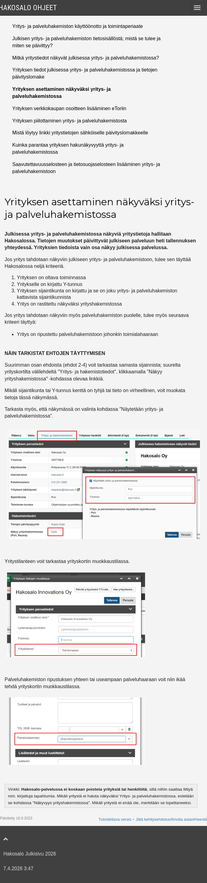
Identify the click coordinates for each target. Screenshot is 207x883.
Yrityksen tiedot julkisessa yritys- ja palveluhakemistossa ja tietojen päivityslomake (84, 73)
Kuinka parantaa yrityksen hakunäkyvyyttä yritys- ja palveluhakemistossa (68, 148)
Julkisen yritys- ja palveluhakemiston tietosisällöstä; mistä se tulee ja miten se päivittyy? (86, 42)
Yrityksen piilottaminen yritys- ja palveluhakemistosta (69, 120)
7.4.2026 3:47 (18, 868)
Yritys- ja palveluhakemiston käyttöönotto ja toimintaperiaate (77, 26)
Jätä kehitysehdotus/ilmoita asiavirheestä (171, 819)
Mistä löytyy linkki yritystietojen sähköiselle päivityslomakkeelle (80, 132)
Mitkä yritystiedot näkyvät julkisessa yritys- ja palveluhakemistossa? (85, 57)
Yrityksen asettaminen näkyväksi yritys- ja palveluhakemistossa (61, 93)
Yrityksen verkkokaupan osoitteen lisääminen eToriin (69, 108)
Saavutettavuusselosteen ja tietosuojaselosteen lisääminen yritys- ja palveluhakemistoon (86, 168)
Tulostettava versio (114, 819)
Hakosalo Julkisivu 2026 (29, 853)
